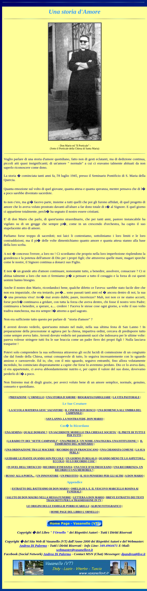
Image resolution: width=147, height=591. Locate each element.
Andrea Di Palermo (33, 546)
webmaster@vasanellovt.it (74, 550)
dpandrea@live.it (133, 554)
